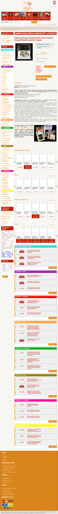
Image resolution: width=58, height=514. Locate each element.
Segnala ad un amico (41, 79)
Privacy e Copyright (7, 492)
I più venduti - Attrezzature (22, 425)
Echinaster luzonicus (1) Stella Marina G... (35, 237)
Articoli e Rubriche (6, 214)
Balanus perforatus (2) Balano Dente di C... (51, 163)
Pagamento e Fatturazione (9, 468)
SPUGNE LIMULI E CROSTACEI (43, 44)
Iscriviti (5, 276)
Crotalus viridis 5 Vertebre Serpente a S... (50, 237)
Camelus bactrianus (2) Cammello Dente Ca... (51, 212)
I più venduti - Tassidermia (22, 400)
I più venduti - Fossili (20, 375)
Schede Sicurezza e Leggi (6, 218)
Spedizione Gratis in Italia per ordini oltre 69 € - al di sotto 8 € (35, 33)
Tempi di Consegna (7, 482)
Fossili (35, 15)
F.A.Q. (4, 458)
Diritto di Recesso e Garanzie (9, 488)
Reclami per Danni (7, 490)
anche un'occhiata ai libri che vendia (24, 127)
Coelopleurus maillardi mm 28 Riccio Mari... (35, 188)
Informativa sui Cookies (8, 494)
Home (41, 25)
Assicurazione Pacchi (7, 480)
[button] (15, 161)
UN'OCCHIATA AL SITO (7, 33)
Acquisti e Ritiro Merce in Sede (10, 472)
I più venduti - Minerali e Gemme (23, 246)
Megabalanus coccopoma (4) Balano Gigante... (20, 163)
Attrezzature (47, 15)
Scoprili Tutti (52, 267)
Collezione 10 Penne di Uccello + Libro (27, 212)
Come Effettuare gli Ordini (9, 466)
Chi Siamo (5, 456)
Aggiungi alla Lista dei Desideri (44, 76)
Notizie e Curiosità (6, 216)
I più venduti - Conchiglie (21, 297)
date (29, 126)
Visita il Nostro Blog (6, 212)
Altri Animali (29, 15)
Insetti (10, 15)
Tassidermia (41, 15)
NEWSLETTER (5, 261)
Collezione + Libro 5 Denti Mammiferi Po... (35, 212)
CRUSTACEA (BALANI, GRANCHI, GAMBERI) (43, 47)
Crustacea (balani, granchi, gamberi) (15, 28)
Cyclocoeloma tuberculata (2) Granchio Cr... (35, 163)
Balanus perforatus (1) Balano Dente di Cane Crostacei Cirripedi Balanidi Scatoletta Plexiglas (27, 28)
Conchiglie (17, 15)
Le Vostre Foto (5, 221)
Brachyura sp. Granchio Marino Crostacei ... (43, 163)
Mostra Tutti (52, 175)
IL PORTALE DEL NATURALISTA (5, 208)
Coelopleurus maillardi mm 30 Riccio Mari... (27, 188)
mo (32, 128)
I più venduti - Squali (20, 322)
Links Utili (4, 224)
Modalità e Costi (6, 478)
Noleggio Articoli (7, 470)
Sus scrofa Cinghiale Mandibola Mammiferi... (19, 212)
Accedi (37, 25)
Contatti (45, 25)
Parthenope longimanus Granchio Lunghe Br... (27, 163)
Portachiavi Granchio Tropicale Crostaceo (42, 188)
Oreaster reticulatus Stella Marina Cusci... (20, 237)
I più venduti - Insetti (20, 271)
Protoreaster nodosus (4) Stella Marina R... (43, 212)
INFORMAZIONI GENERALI (5, 228)
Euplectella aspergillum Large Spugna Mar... (20, 188)
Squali (23, 15)
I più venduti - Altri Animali (22, 348)
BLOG (49, 25)
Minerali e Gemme (4, 16)
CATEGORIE (4, 46)
